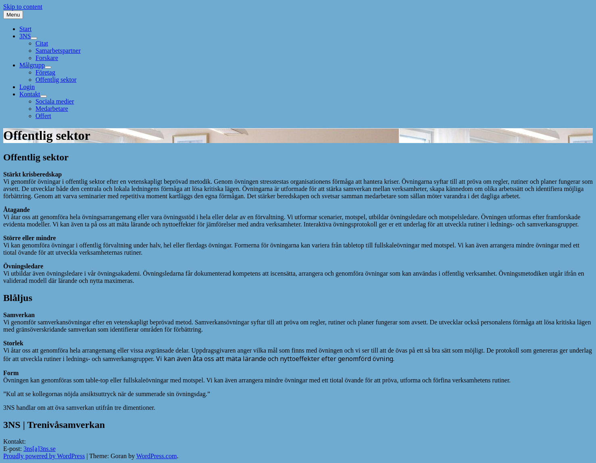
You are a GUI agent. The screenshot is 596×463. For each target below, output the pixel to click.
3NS (28, 36)
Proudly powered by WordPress (44, 456)
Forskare (46, 57)
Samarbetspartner (58, 50)
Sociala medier (54, 101)
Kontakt (33, 94)
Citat (41, 43)
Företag (45, 72)
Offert (43, 115)
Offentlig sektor (55, 79)
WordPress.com (156, 456)
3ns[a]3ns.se (39, 448)
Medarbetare (51, 108)
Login (27, 86)
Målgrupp (35, 65)
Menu (13, 15)
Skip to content (22, 6)
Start (25, 28)
